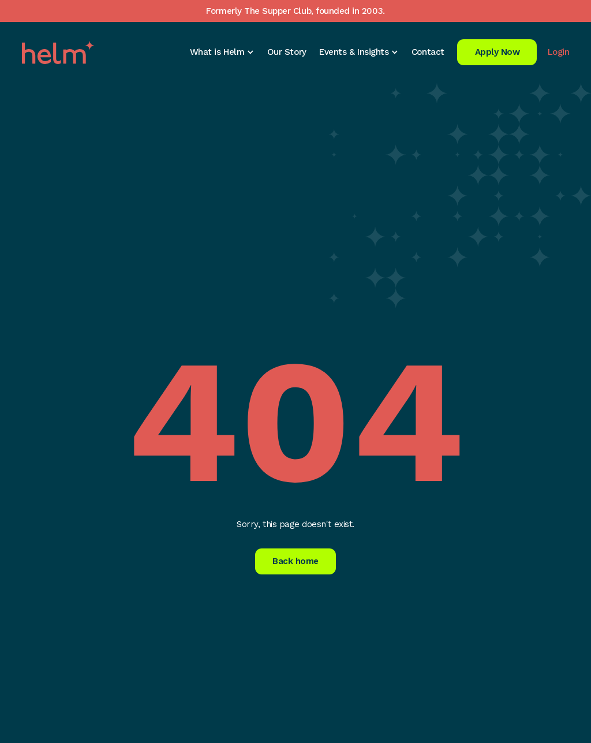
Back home (295, 561)
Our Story (286, 52)
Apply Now (497, 52)
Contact (428, 52)
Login (559, 52)
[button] (222, 52)
